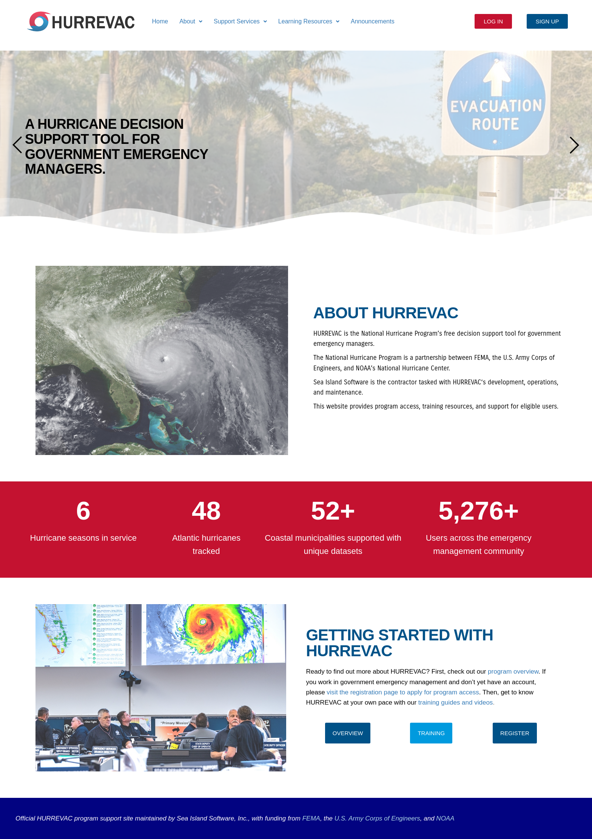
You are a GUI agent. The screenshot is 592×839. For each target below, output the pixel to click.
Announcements (373, 21)
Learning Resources (308, 21)
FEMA (311, 818)
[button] (191, 21)
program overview (513, 671)
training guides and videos (455, 702)
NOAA (445, 818)
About (190, 21)
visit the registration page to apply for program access (403, 692)
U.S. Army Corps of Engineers (376, 818)
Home (160, 21)
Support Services (240, 21)
